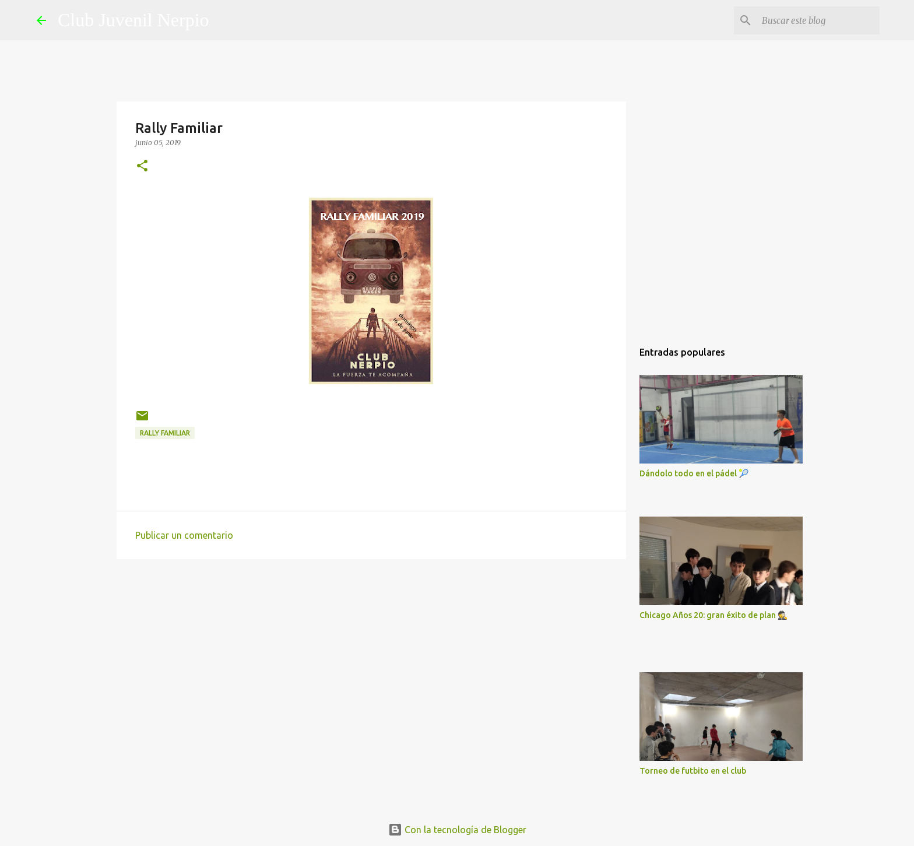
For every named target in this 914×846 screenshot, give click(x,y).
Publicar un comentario (184, 535)
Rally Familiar (165, 433)
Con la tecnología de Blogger (457, 829)
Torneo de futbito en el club (692, 770)
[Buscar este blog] (818, 20)
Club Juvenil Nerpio (133, 19)
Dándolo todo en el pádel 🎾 (693, 473)
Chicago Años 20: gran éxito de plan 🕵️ (713, 615)
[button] (142, 166)
